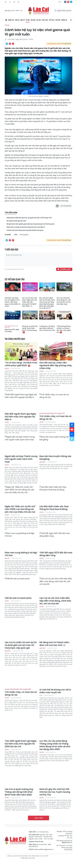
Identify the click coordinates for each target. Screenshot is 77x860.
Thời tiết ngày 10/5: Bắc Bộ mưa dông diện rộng (55, 554)
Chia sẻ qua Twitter (7, 44)
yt (68, 2)
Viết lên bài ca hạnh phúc (18, 598)
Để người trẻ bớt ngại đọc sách (16, 221)
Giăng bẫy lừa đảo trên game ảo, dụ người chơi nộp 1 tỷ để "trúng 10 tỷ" (29, 218)
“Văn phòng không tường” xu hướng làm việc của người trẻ (64, 329)
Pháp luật (45, 20)
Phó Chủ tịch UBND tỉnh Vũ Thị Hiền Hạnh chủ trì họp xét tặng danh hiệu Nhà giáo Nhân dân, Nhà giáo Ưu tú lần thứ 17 (47, 303)
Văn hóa (32, 20)
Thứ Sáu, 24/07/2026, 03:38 (6, 2)
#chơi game (24, 235)
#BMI (15, 235)
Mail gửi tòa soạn (14, 2)
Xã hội (28, 20)
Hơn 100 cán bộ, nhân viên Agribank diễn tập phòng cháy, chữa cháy (55, 365)
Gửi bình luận (65, 269)
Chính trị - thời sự (13, 20)
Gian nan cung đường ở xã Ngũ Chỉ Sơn (21, 554)
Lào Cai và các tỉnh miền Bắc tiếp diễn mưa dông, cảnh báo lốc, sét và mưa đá (55, 601)
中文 (61, 2)
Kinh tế (22, 20)
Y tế (40, 695)
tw (72, 438)
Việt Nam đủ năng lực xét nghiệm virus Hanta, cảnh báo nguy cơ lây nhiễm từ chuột (12, 302)
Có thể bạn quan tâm (15, 279)
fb (65, 2)
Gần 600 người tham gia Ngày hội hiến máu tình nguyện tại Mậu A (20, 417)
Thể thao (51, 20)
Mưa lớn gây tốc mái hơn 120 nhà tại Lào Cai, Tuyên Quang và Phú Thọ (54, 792)
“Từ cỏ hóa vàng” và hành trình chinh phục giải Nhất (21, 364)
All (71, 20)
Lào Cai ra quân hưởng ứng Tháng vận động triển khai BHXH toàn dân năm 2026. (19, 792)
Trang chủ (6, 20)
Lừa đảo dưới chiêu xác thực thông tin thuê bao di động (54, 508)
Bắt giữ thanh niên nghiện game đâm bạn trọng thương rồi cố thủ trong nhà (30, 224)
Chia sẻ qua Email (13, 44)
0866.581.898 (39, 842)
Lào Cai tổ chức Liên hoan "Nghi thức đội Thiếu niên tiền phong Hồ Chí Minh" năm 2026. (29, 302)
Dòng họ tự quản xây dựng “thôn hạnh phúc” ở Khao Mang (30, 329)
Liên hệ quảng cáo (18, 2)
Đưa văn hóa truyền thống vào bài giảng (55, 457)
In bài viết (10, 44)
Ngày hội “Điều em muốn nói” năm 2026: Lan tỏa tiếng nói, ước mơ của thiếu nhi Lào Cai (20, 509)
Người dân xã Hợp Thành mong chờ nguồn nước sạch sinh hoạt (21, 459)
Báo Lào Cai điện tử (38, 10)
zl (71, 2)
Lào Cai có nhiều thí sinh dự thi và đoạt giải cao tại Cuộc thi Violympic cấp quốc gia (21, 645)
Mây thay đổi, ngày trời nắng (13, 329)
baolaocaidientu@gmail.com (43, 849)
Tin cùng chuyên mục (15, 338)
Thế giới (57, 20)
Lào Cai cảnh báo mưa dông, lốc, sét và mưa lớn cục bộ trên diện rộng (64, 301)
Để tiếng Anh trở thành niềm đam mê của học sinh (54, 644)
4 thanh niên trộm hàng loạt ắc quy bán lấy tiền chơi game (25, 230)
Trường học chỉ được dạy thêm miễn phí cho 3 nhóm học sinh (47, 328)
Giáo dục (42, 462)
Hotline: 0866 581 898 (10, 2)
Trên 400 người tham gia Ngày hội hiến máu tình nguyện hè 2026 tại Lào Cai (21, 744)
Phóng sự (64, 20)
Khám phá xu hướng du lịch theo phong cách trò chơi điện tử (26, 227)
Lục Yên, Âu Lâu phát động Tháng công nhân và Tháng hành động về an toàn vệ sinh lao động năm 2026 (54, 745)
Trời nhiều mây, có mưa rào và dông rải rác (55, 416)
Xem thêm (38, 818)
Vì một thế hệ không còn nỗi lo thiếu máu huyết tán (55, 691)
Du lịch (38, 20)
